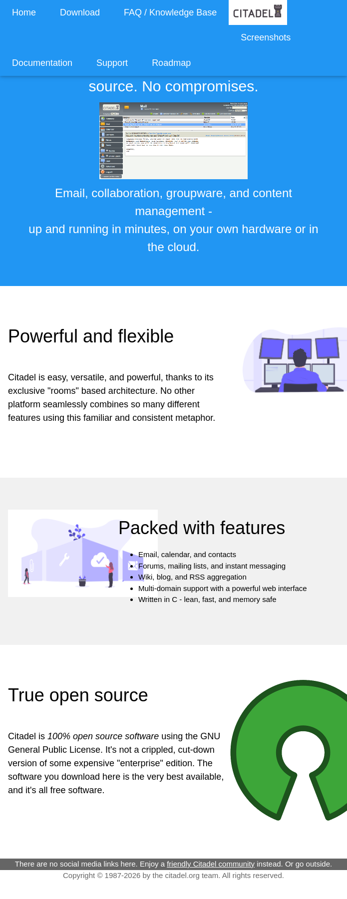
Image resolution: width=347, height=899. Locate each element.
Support (112, 63)
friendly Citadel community (211, 864)
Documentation (42, 63)
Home (24, 12)
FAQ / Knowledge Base (170, 12)
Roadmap (171, 63)
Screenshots (266, 37)
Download (80, 12)
